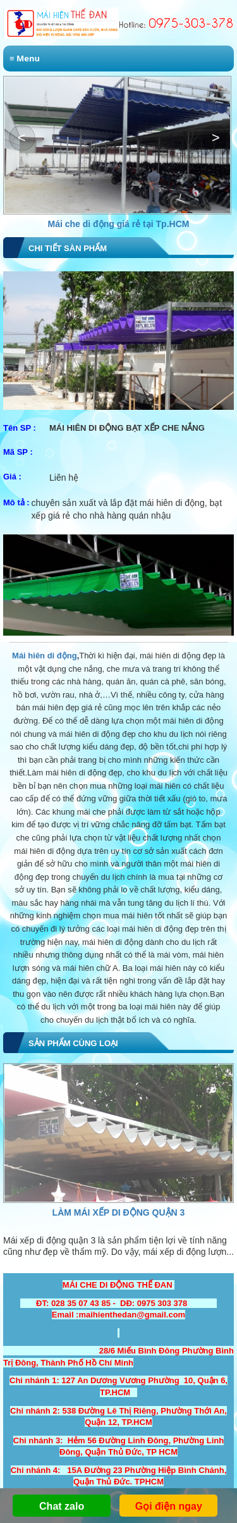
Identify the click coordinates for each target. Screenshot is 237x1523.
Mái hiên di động (44, 655)
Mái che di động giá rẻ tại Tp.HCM (119, 224)
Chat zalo (61, 1506)
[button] (215, 138)
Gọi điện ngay (168, 1506)
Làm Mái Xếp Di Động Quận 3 (118, 1212)
